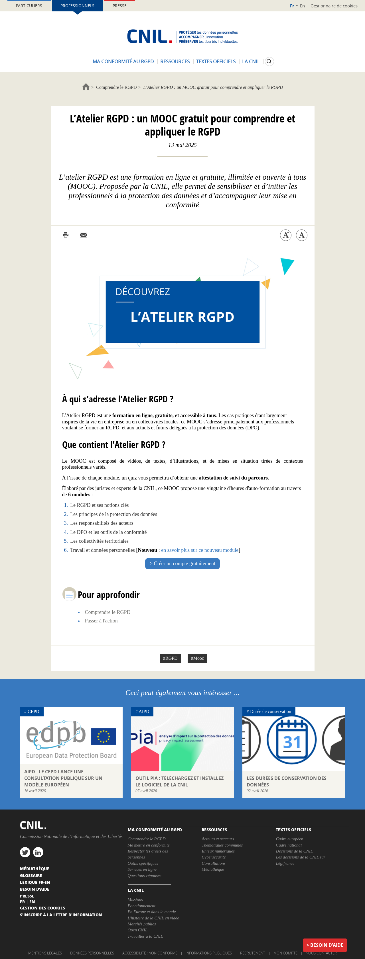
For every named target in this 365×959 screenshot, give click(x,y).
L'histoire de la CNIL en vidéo (153, 918)
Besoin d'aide (326, 945)
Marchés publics (142, 924)
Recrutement (252, 953)
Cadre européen (289, 839)
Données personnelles (92, 953)
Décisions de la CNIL (294, 851)
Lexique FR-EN (35, 882)
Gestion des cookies (42, 908)
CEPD (33, 711)
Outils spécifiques (143, 863)
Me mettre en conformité (149, 845)
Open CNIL (138, 930)
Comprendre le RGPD (116, 87)
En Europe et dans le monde (152, 911)
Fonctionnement (141, 905)
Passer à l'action (101, 621)
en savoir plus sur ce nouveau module (199, 550)
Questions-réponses (144, 875)
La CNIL (251, 61)
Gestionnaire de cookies (334, 6)
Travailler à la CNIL (145, 936)
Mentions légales (45, 953)
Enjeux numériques (218, 851)
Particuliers (29, 5)
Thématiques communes (222, 845)
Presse (120, 5)
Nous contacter (321, 953)
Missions (135, 899)
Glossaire (31, 875)
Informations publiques (209, 953)
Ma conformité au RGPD (123, 61)
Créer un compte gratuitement (184, 563)
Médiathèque (213, 869)
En (302, 6)
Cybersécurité (214, 857)
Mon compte (285, 953)
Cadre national (289, 845)
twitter (25, 852)
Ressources (175, 61)
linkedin (38, 852)
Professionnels (77, 5)
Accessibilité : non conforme (149, 953)
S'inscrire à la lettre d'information (61, 914)
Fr (292, 6)
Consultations (213, 863)
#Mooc (197, 658)
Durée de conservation (270, 711)
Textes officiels (216, 61)
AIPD (144, 711)
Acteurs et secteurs (218, 839)
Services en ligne (142, 869)
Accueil (86, 86)
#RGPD (170, 658)
